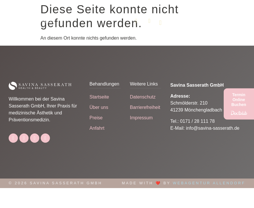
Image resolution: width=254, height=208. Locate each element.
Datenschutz (143, 96)
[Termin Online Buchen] (239, 104)
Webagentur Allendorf (209, 183)
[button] (160, 22)
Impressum (141, 117)
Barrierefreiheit (145, 107)
